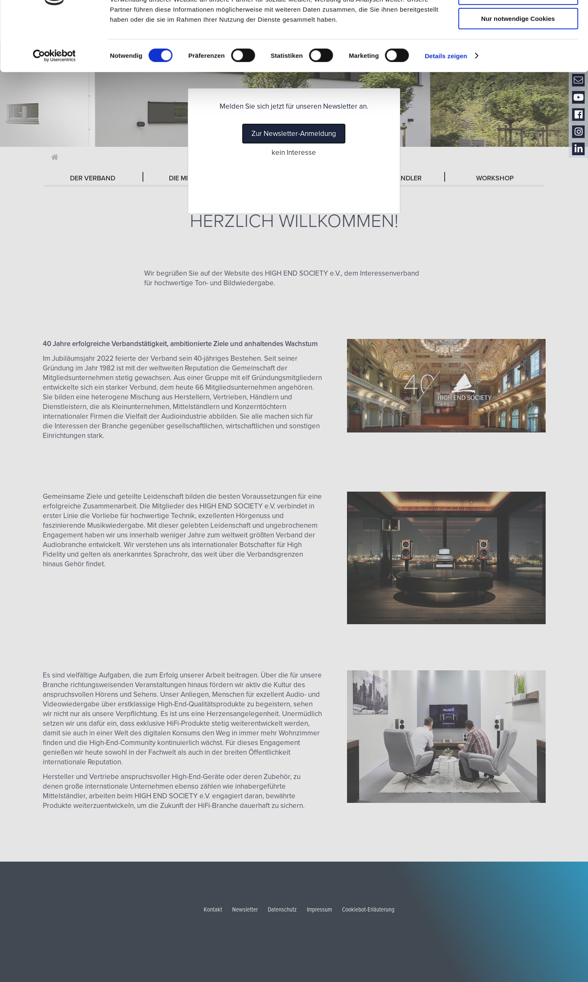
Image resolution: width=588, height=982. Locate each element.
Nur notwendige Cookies (518, 69)
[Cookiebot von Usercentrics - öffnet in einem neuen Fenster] (54, 107)
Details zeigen (446, 107)
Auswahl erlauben (518, 45)
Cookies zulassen (518, 20)
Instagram (578, 132)
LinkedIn (578, 149)
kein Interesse (294, 152)
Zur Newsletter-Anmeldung (293, 133)
